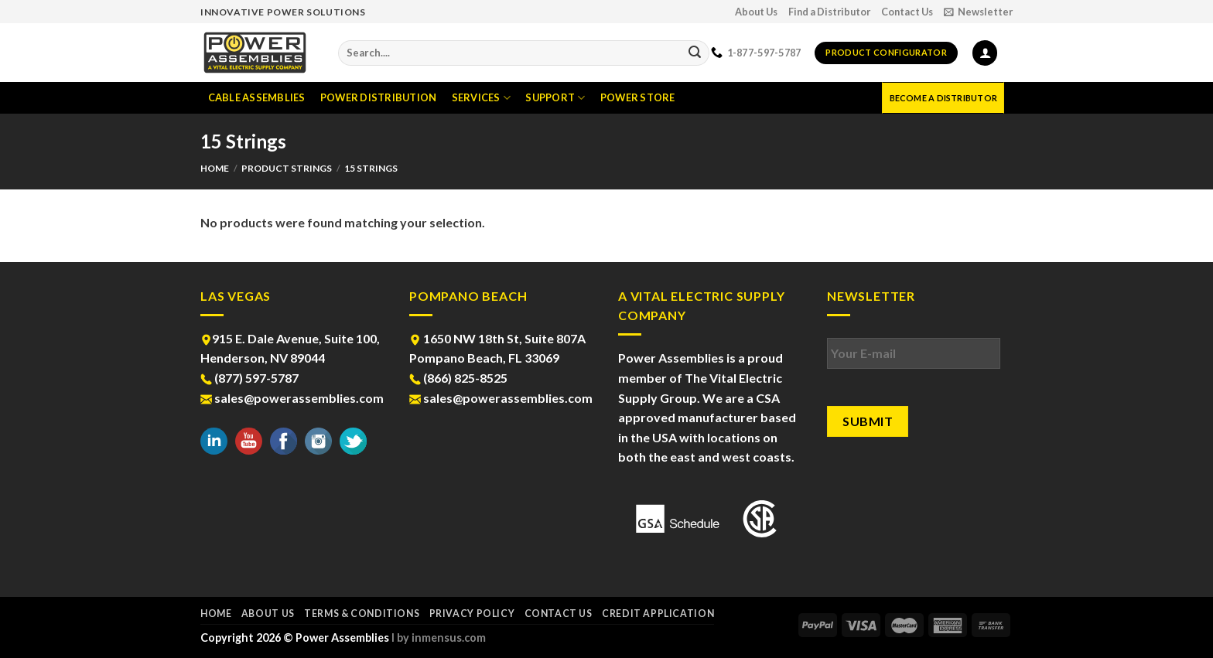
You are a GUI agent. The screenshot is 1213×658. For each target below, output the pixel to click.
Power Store (637, 97)
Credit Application (658, 613)
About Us (756, 11)
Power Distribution (378, 97)
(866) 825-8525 (458, 377)
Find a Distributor (829, 11)
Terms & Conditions (361, 613)
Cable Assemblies (257, 97)
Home (214, 168)
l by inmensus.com (438, 637)
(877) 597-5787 (249, 377)
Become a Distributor (943, 98)
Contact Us (907, 11)
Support (555, 97)
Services (481, 97)
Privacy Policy (472, 613)
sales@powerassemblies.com (292, 397)
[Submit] (695, 53)
